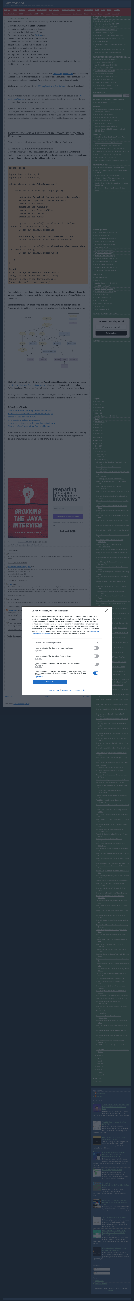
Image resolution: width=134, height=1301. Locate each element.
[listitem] (67, 643)
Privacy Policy (80, 690)
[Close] (107, 611)
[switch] (96, 648)
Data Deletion (54, 690)
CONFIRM (50, 682)
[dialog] (67, 650)
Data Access (66, 690)
